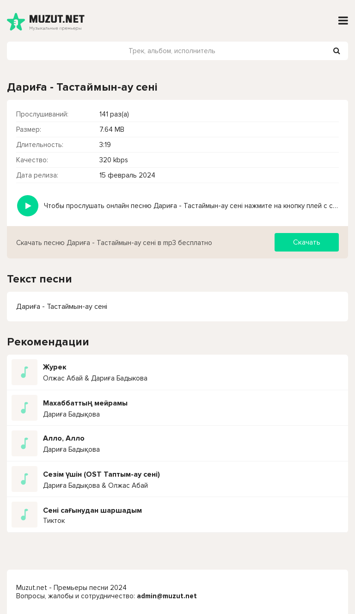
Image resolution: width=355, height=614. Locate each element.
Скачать (306, 242)
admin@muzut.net (167, 596)
